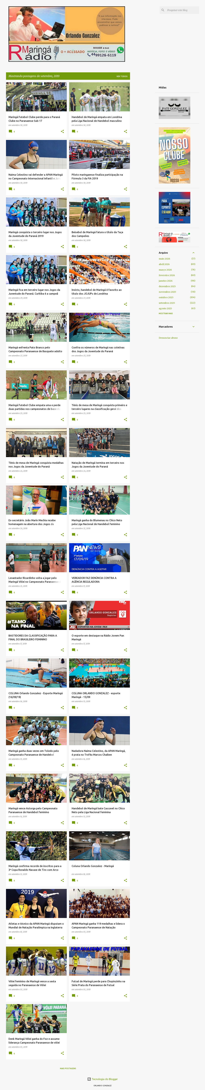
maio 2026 (164, 258)
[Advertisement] (142, 129)
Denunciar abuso (168, 337)
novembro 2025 (167, 291)
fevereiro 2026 (167, 275)
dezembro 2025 (167, 286)
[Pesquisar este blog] (182, 10)
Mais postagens (68, 1068)
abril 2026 (164, 264)
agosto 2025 (165, 308)
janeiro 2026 (165, 280)
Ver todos (122, 76)
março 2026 (165, 269)
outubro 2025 (166, 297)
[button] (62, 132)
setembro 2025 (167, 303)
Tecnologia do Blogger (102, 1079)
